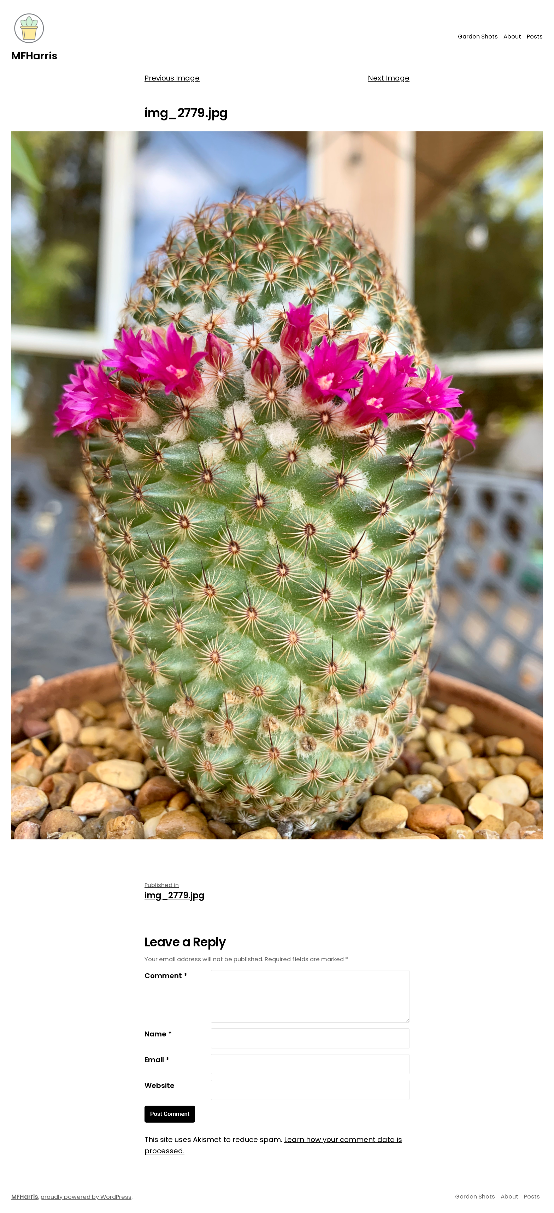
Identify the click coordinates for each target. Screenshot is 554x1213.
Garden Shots (478, 36)
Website (160, 1085)
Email (157, 1060)
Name (158, 1034)
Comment (166, 976)
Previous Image (172, 78)
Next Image (388, 78)
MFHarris (34, 56)
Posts (535, 36)
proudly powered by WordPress (86, 1197)
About (512, 36)
